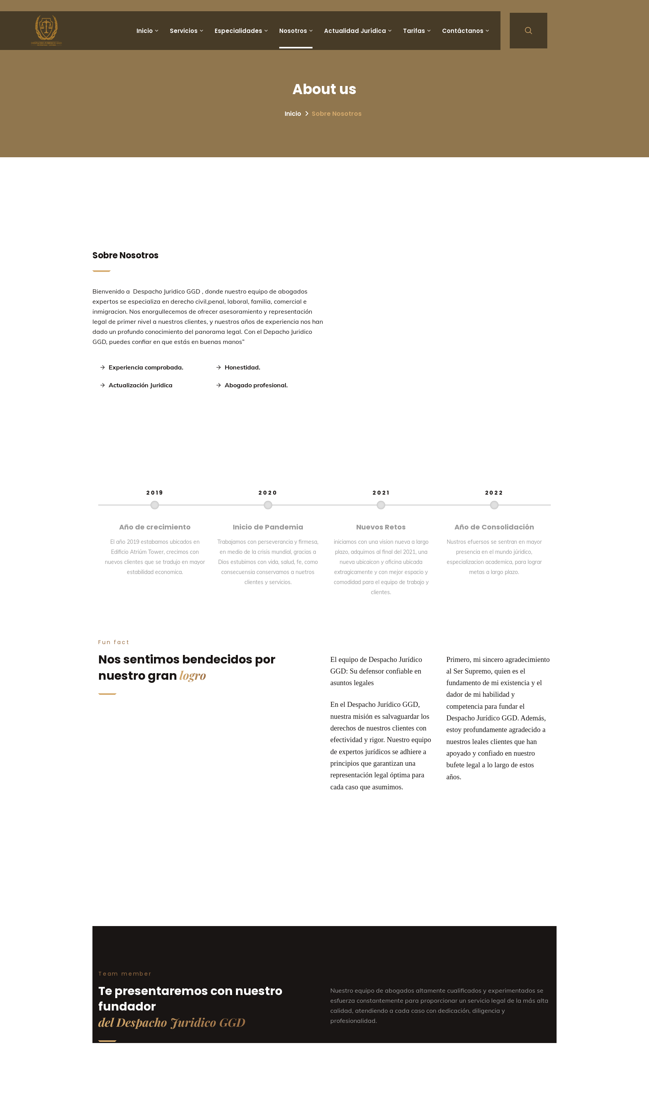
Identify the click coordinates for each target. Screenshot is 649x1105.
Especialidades (238, 31)
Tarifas (414, 31)
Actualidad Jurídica (355, 31)
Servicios (184, 31)
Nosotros (293, 31)
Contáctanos (462, 31)
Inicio (145, 31)
